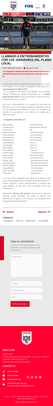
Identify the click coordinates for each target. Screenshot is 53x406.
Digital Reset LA (32, 402)
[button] (8, 220)
